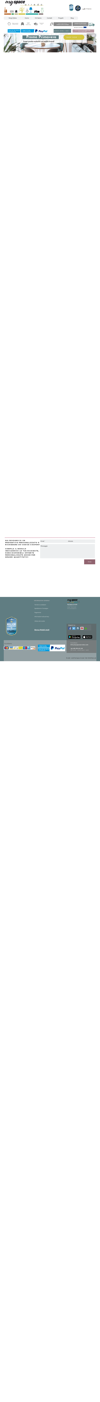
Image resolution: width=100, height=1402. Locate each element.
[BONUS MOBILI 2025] (62, 31)
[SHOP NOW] (74, 37)
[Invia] (89, 561)
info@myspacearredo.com (79, 644)
